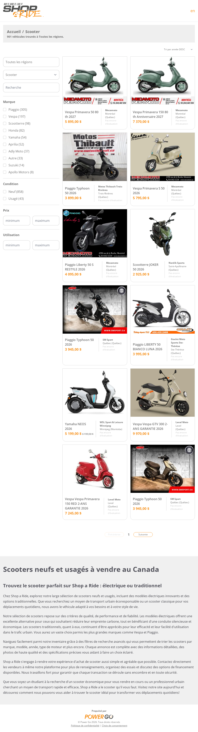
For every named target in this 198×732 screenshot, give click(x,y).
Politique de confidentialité (85, 725)
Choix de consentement (114, 725)
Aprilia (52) (16, 144)
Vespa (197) (17, 116)
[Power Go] (99, 716)
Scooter (32, 31)
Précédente (114, 534)
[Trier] (178, 49)
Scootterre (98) (19, 123)
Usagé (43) (16, 198)
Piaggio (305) (18, 109)
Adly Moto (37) (19, 151)
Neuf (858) (16, 192)
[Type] (31, 75)
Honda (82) (17, 130)
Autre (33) (16, 158)
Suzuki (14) (16, 165)
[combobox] (31, 62)
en (192, 10)
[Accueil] (23, 11)
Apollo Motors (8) (21, 172)
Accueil (14, 31)
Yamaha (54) (17, 137)
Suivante (143, 534)
